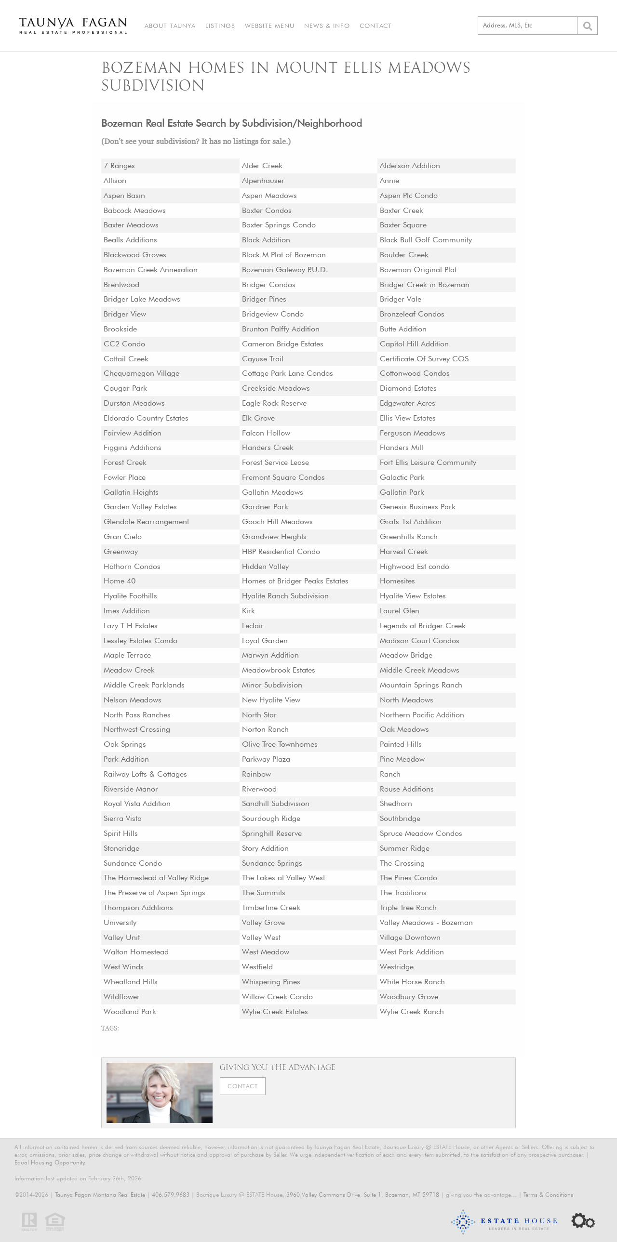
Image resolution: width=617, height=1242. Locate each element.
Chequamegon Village (141, 373)
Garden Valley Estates (140, 506)
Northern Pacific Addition (422, 714)
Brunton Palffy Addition (281, 328)
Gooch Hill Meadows (277, 521)
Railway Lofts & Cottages (145, 774)
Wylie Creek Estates (275, 1011)
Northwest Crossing (137, 729)
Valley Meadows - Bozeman (426, 922)
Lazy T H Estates (131, 625)
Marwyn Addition (270, 655)
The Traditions (403, 892)
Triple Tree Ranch (408, 907)
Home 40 (119, 580)
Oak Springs (125, 744)
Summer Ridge (404, 848)
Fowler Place (125, 477)
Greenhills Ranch (409, 536)
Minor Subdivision (272, 684)
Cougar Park (125, 388)
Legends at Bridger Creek (423, 625)
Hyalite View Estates (413, 595)
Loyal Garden (265, 640)
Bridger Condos (268, 284)
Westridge (397, 966)
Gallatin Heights (131, 492)
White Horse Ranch (412, 981)
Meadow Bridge (406, 655)
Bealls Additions (130, 239)
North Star (259, 714)
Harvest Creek (404, 551)
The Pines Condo (408, 877)
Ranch (390, 774)
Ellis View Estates (408, 418)
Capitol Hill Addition (414, 343)
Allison (115, 180)
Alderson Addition (410, 165)
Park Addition (126, 759)
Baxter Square (403, 224)
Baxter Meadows (131, 224)
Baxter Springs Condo (279, 224)
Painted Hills (401, 744)
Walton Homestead (136, 951)
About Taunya (170, 25)
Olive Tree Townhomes (280, 744)
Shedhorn (396, 803)
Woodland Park (130, 1011)
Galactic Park (402, 477)
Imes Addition (127, 610)
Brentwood (121, 284)
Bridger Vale (400, 299)
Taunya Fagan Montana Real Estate (100, 1194)
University (120, 922)
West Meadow (265, 951)
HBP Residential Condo (281, 551)
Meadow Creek (129, 669)
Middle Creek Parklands (144, 684)
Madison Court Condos (419, 640)
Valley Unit (122, 937)
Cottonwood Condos (415, 373)
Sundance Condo (133, 863)
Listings (220, 25)
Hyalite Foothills (130, 595)
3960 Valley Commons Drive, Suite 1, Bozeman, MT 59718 (362, 1194)
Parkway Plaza (266, 759)
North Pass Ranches (137, 714)
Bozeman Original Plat (418, 269)
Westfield (257, 966)
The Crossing (402, 863)
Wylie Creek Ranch (412, 1011)
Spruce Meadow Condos (421, 833)
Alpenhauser (263, 180)
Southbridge (400, 818)
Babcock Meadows (135, 210)
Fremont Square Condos (283, 477)
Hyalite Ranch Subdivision (285, 595)
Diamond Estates (408, 388)
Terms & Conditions (548, 1194)
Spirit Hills (121, 833)
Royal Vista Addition (137, 803)
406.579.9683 (170, 1194)
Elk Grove (258, 418)
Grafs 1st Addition (411, 521)
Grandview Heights (274, 536)
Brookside (120, 328)
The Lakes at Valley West (283, 877)
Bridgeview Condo (273, 313)
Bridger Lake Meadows (142, 299)
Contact (376, 25)
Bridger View (125, 313)
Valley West (261, 937)
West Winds (124, 966)
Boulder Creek (404, 254)
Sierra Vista (123, 818)
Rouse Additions (407, 788)
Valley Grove (263, 922)
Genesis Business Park (418, 506)
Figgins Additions (132, 447)
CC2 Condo (124, 343)
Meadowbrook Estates (278, 669)
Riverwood (259, 788)
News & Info (327, 25)
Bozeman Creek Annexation (151, 269)
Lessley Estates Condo (140, 640)
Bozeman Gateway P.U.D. (285, 269)
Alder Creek (262, 165)
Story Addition (265, 848)
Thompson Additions (138, 907)
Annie (389, 180)
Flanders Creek (268, 447)
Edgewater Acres (407, 403)
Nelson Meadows (132, 699)
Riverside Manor (131, 788)
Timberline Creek (271, 907)
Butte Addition (403, 328)
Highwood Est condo (414, 566)
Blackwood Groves (135, 254)
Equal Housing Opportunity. (50, 1162)
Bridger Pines (264, 299)
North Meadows (406, 699)
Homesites (397, 580)
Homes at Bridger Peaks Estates (295, 580)
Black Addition (266, 239)
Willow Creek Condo (277, 996)
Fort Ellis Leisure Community (428, 462)
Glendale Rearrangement (146, 521)
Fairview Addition (132, 432)
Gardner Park (265, 506)
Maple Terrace (127, 655)
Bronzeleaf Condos (412, 313)
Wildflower (122, 996)
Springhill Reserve (272, 833)
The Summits (263, 892)
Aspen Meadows (269, 195)
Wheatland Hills (131, 981)
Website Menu (270, 25)
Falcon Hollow (266, 432)
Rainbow (256, 774)
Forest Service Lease (275, 462)
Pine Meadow (402, 759)
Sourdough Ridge (271, 818)
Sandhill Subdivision (275, 803)
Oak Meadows (404, 729)
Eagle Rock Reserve (274, 403)
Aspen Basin (124, 195)
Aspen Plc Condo (409, 195)
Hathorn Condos (132, 566)
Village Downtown (410, 937)
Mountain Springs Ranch (421, 684)
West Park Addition (412, 951)
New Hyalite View (271, 699)
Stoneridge (121, 848)
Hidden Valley (265, 566)
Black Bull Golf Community (426, 239)
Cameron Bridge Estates (282, 343)
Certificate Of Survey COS (424, 358)
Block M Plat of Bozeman (284, 254)
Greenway (121, 551)
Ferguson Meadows (412, 432)
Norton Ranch (265, 729)
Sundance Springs (272, 863)
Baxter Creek (401, 210)
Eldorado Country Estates (146, 418)
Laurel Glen (399, 610)
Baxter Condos (267, 210)
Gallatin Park (402, 492)
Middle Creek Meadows (419, 669)
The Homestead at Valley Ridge (156, 877)
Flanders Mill (401, 447)
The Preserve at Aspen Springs (154, 892)
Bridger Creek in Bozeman (424, 284)
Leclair (253, 625)
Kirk (248, 610)
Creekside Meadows (276, 388)
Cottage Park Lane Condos (287, 373)
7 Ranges (119, 165)
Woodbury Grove (409, 996)
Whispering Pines (271, 981)
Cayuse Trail (262, 358)
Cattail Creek (126, 358)
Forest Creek (125, 462)
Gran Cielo (123, 536)
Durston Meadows (134, 403)
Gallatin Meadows (272, 492)
